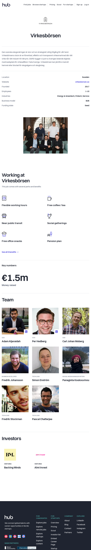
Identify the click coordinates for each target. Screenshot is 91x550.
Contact (67, 529)
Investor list (56, 535)
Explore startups (39, 535)
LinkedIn (80, 521)
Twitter (80, 533)
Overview (55, 523)
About (67, 521)
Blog (66, 525)
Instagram (81, 529)
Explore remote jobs (41, 528)
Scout (53, 531)
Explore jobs (41, 523)
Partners (68, 533)
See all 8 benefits (10, 252)
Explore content (39, 542)
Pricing (54, 527)
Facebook (81, 525)
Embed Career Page (54, 542)
